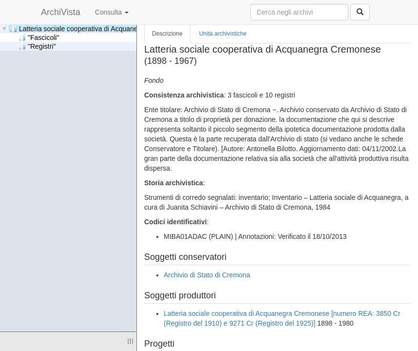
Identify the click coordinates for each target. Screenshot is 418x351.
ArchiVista (60, 12)
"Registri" (37, 46)
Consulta (112, 12)
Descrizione (167, 33)
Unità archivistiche (223, 33)
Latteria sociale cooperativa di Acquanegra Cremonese (97, 28)
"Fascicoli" (39, 37)
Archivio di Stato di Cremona (207, 275)
